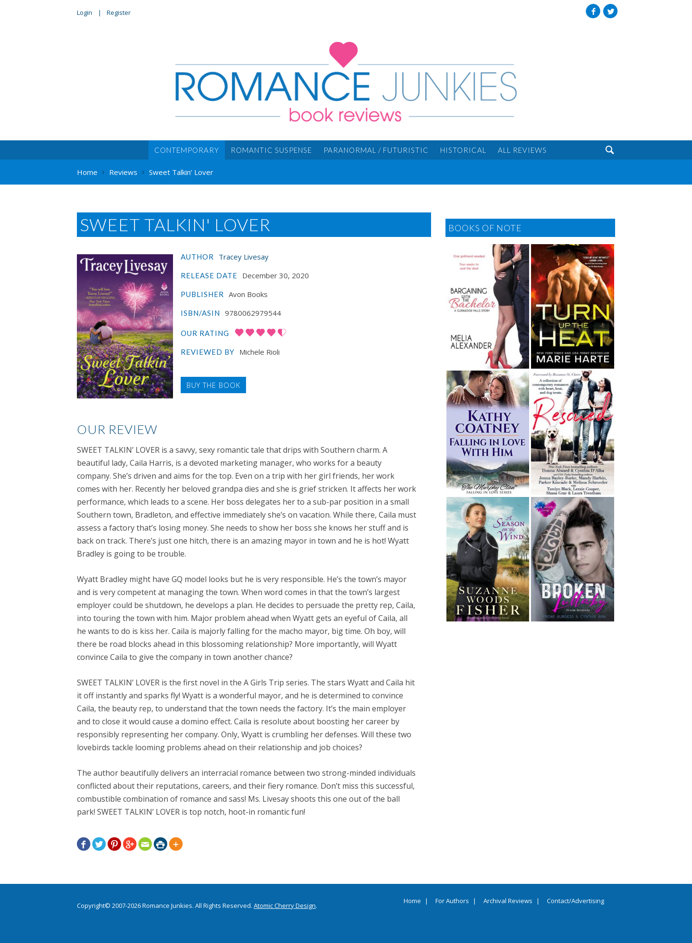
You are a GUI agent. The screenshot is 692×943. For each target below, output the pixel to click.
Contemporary (186, 150)
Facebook (593, 11)
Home (412, 901)
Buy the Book (213, 385)
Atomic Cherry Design (285, 905)
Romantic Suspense (271, 150)
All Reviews (522, 150)
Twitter (610, 11)
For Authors (452, 901)
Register (119, 12)
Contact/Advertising (575, 901)
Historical (463, 150)
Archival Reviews (507, 901)
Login (84, 12)
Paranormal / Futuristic (376, 150)
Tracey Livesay (244, 256)
